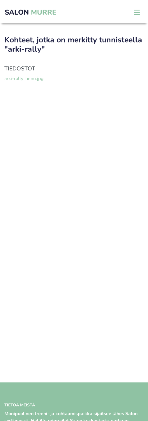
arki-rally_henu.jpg (23, 78)
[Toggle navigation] (136, 12)
